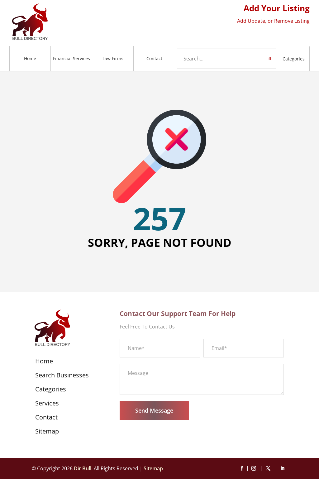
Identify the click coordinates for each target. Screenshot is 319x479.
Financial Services (71, 58)
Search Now (258, 58)
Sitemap (47, 432)
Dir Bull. (83, 468)
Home (30, 58)
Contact (154, 58)
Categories (294, 59)
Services (47, 404)
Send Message (154, 410)
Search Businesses (62, 376)
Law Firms (112, 58)
